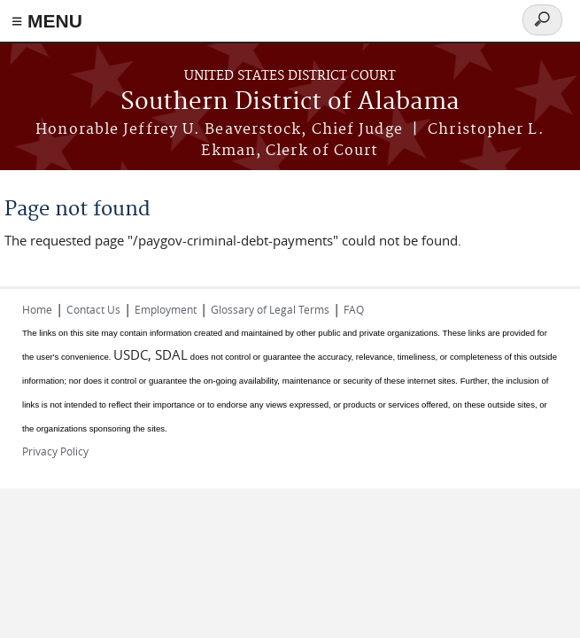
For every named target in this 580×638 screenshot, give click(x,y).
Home (37, 309)
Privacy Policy (55, 451)
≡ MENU (47, 21)
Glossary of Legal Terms (270, 309)
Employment (166, 309)
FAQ (354, 309)
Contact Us (93, 309)
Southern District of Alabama (290, 102)
